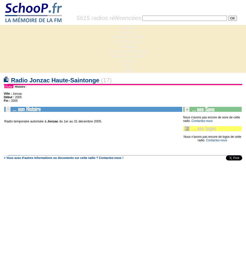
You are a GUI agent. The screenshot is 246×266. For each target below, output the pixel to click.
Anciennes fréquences (128, 51)
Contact (128, 70)
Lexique (128, 61)
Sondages (128, 46)
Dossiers (128, 32)
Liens (128, 65)
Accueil (128, 27)
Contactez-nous (202, 121)
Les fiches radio (128, 42)
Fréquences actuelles (128, 56)
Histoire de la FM (128, 37)
